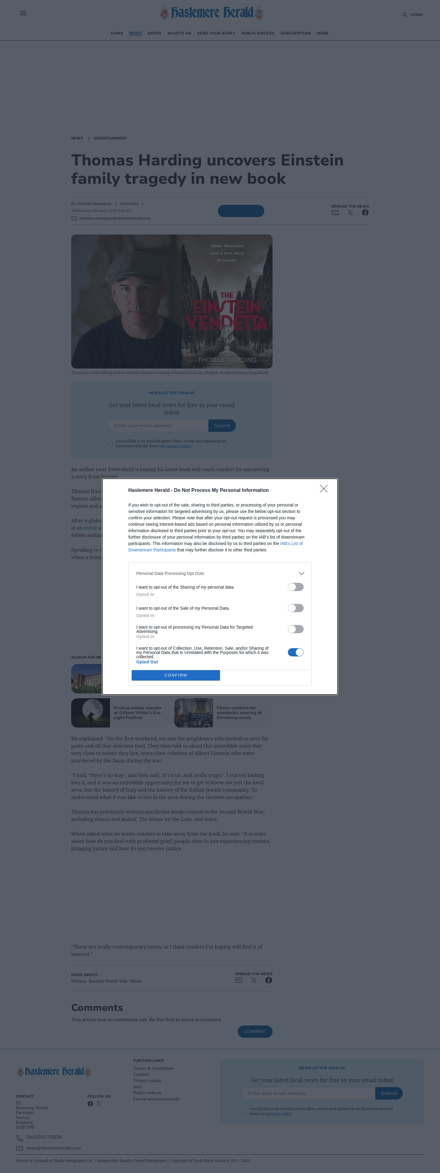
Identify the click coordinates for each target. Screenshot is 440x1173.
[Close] (326, 490)
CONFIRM (175, 675)
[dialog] (220, 587)
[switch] (296, 587)
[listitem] (220, 573)
